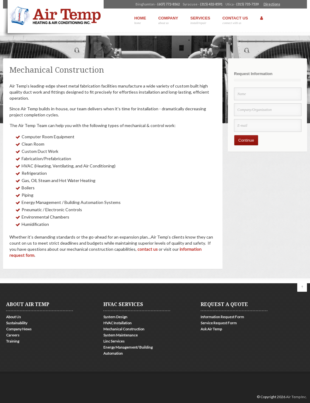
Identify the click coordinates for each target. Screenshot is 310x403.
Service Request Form (219, 323)
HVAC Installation (117, 323)
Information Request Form (222, 317)
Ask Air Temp (211, 329)
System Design (115, 317)
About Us (13, 317)
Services (200, 20)
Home (140, 20)
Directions (272, 4)
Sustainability (16, 323)
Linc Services (114, 341)
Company (168, 20)
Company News (19, 329)
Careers (12, 335)
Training (12, 341)
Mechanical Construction (123, 329)
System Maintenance (120, 335)
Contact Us (235, 20)
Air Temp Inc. (296, 396)
